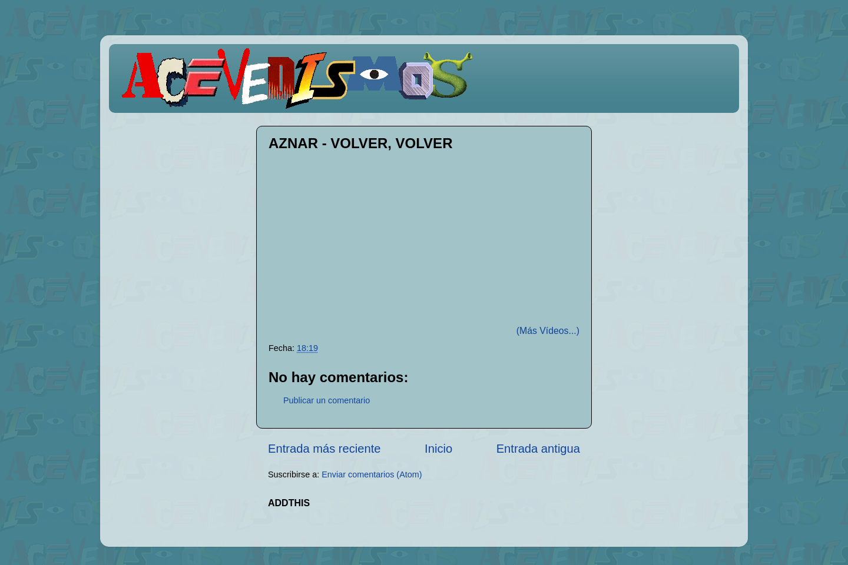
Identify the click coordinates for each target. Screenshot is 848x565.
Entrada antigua (538, 448)
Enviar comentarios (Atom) (372, 474)
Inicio (438, 448)
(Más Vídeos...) (547, 331)
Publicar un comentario (326, 400)
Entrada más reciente (324, 448)
